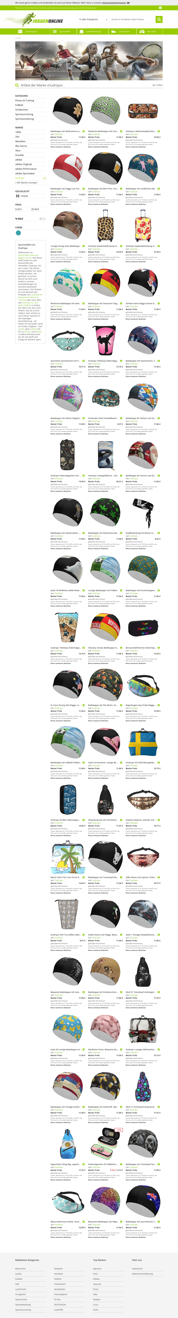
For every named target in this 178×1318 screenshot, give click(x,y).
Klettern (58, 1279)
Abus (18, 150)
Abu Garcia (21, 145)
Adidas (96, 1279)
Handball (58, 1273)
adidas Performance (26, 168)
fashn (95, 1309)
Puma (95, 1289)
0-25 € (18, 209)
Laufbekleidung (93, 31)
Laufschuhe (124, 31)
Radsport (58, 1268)
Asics (95, 1273)
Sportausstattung (24, 118)
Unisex (24, 195)
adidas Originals (23, 164)
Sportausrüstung (24, 114)
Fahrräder (151, 31)
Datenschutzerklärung (142, 1273)
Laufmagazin (31, 31)
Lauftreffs (58, 1309)
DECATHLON (60, 1304)
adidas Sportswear (25, 173)
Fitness (28, 331)
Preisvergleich (60, 1294)
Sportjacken (59, 1289)
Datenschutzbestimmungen (114, 2)
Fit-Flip (57, 1299)
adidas (18, 159)
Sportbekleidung (23, 1304)
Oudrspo (20, 178)
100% (18, 132)
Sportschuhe (21, 1299)
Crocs (95, 1304)
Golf (17, 1284)
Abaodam (20, 141)
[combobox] (93, 19)
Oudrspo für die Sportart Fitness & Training (30, 297)
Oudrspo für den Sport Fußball (28, 304)
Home (18, 38)
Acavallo (19, 155)
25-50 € (35, 209)
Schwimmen (21, 109)
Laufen (21, 329)
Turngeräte (20, 1294)
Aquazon (97, 1268)
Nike (95, 1294)
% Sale (19, 218)
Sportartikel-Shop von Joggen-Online (28, 256)
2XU (17, 136)
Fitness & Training (24, 100)
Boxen (39, 331)
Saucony (97, 1284)
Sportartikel (64, 31)
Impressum (137, 1268)
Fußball (19, 105)
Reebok (96, 1299)
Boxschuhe (20, 1268)
